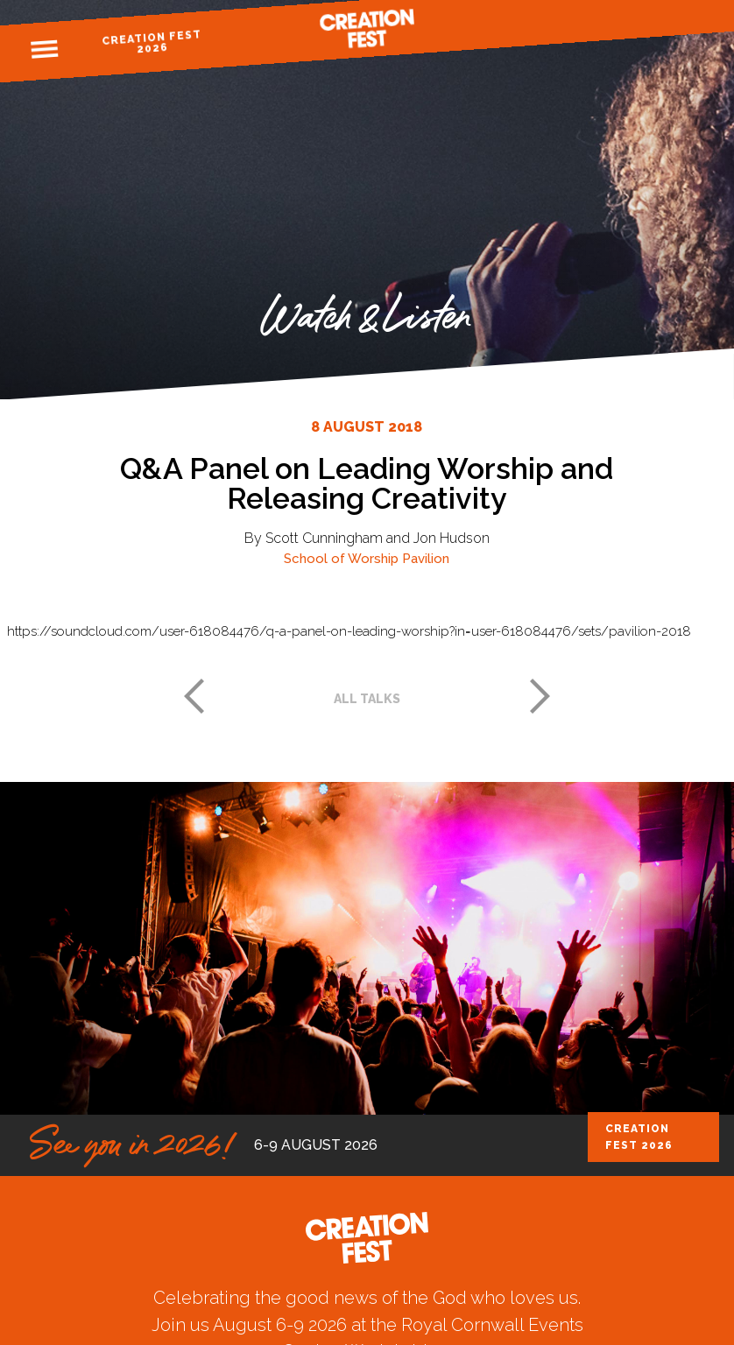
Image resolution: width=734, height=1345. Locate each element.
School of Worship (341, 559)
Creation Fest (367, 28)
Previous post (193, 696)
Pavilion (425, 559)
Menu (45, 50)
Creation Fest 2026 (152, 41)
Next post (540, 696)
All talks (367, 699)
